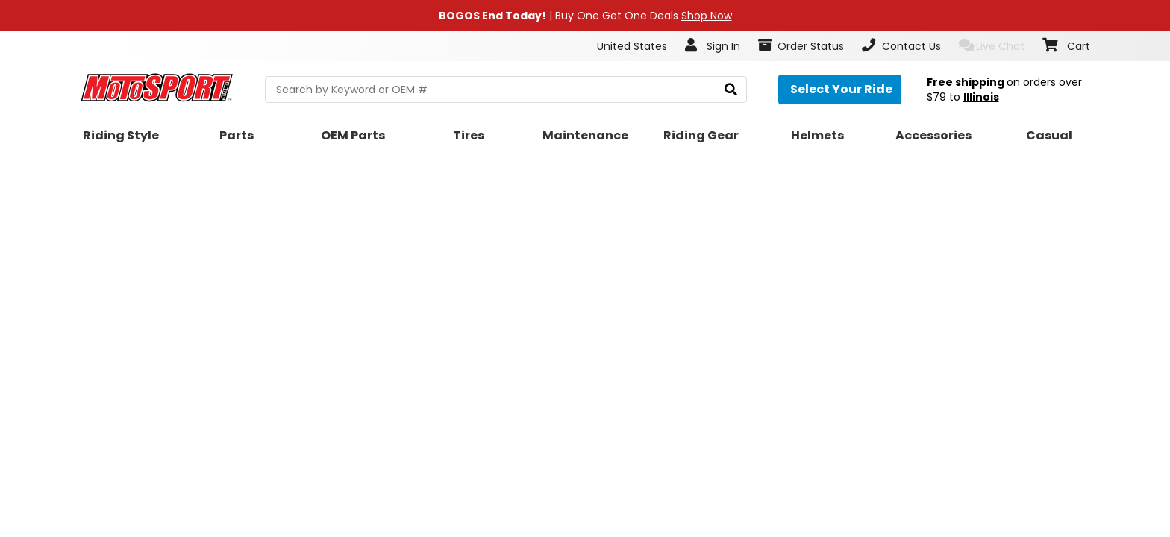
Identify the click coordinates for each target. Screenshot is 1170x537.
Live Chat (992, 46)
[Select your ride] (839, 89)
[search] (731, 90)
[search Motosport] (505, 89)
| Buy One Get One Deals (585, 15)
